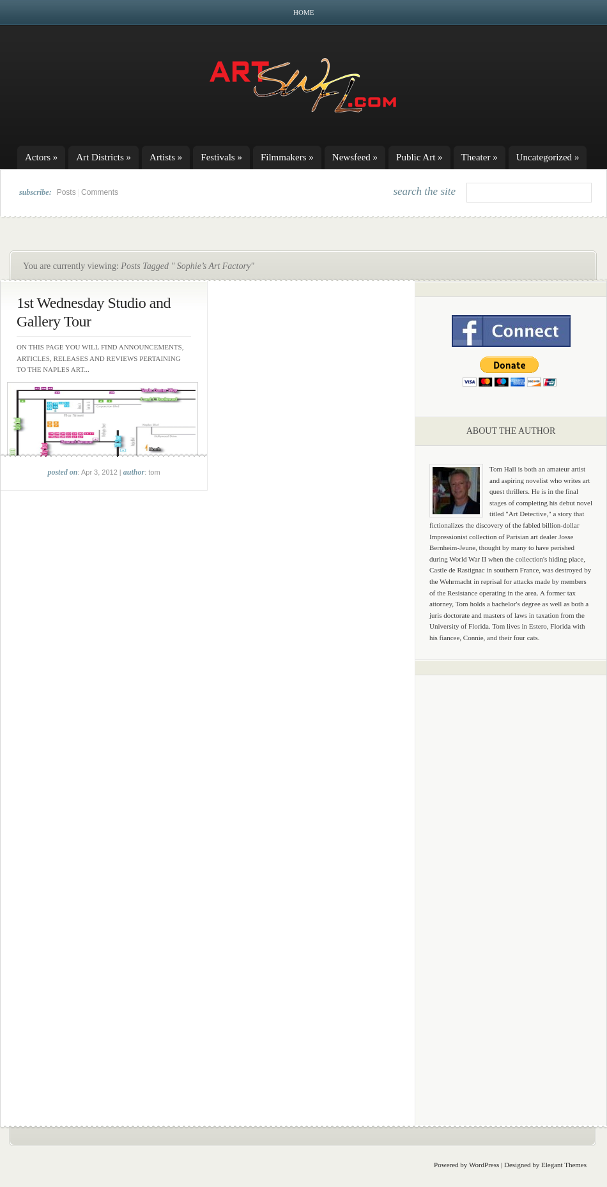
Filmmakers (287, 157)
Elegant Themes (564, 1164)
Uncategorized (548, 157)
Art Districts (103, 157)
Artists (166, 157)
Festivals (221, 157)
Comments (99, 192)
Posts (66, 192)
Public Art (419, 157)
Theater (479, 157)
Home (303, 12)
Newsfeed (355, 157)
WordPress (484, 1164)
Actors (41, 157)
